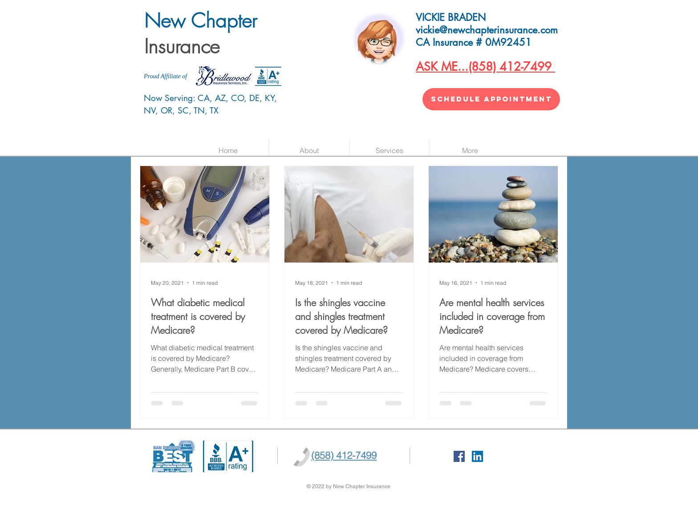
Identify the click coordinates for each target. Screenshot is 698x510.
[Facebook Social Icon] (459, 456)
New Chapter (203, 20)
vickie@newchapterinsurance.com (487, 30)
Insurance (181, 46)
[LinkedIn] (477, 456)
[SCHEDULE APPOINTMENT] (491, 99)
